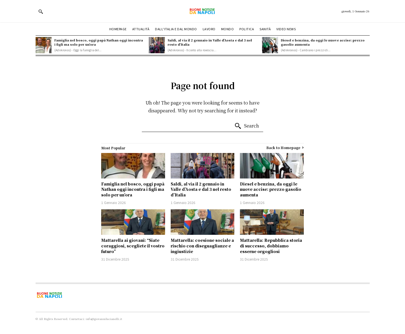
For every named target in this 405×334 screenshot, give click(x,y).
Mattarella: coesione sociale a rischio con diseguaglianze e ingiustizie (202, 245)
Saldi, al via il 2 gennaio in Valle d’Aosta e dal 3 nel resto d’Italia (210, 42)
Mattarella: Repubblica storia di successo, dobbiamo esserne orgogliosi (271, 245)
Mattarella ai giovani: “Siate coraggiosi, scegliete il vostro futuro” (133, 245)
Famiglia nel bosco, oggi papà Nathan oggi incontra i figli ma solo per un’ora (98, 42)
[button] (41, 11)
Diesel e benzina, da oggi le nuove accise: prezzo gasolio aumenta (323, 42)
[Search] (246, 126)
